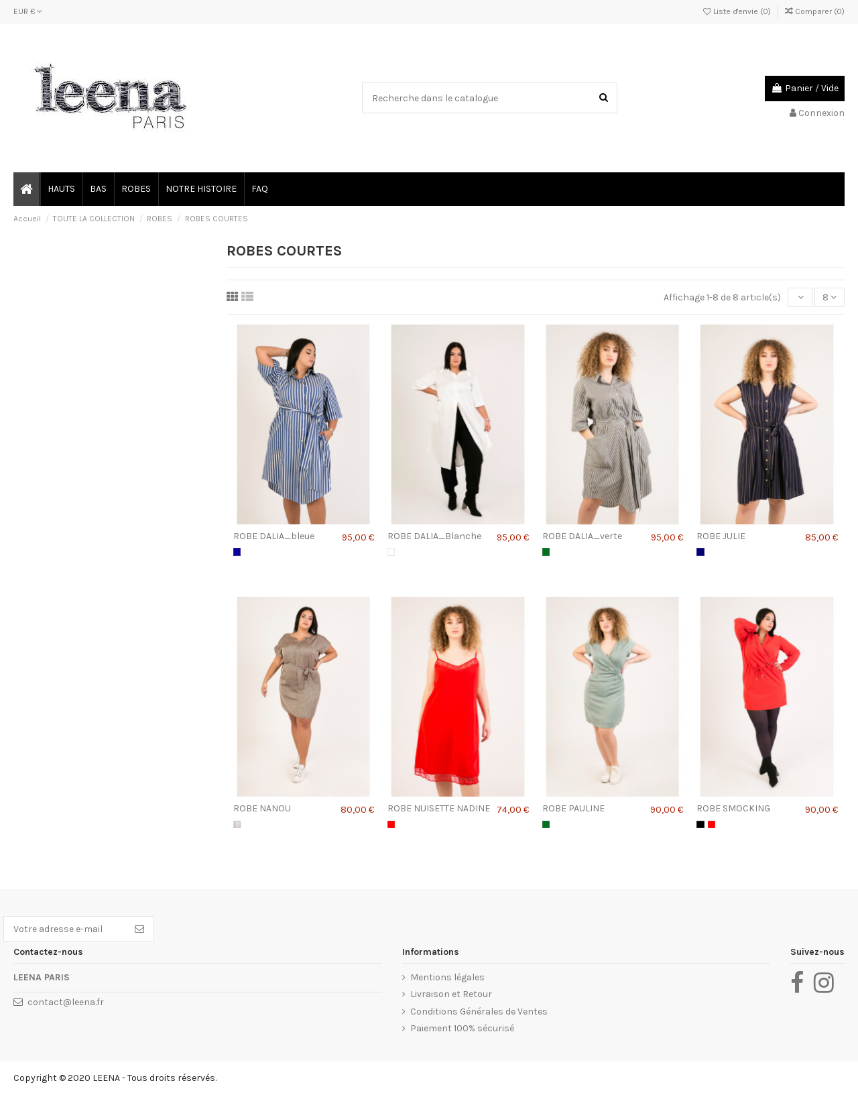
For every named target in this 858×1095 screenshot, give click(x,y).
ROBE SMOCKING (733, 808)
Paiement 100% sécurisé (462, 1028)
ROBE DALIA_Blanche (434, 536)
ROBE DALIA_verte (582, 536)
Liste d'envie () (738, 11)
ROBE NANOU (262, 808)
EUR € (27, 11)
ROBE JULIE (720, 536)
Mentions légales (447, 977)
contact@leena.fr (65, 1002)
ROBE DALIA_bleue (273, 536)
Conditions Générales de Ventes (479, 1011)
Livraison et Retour (451, 994)
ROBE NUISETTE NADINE (438, 808)
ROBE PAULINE (573, 808)
